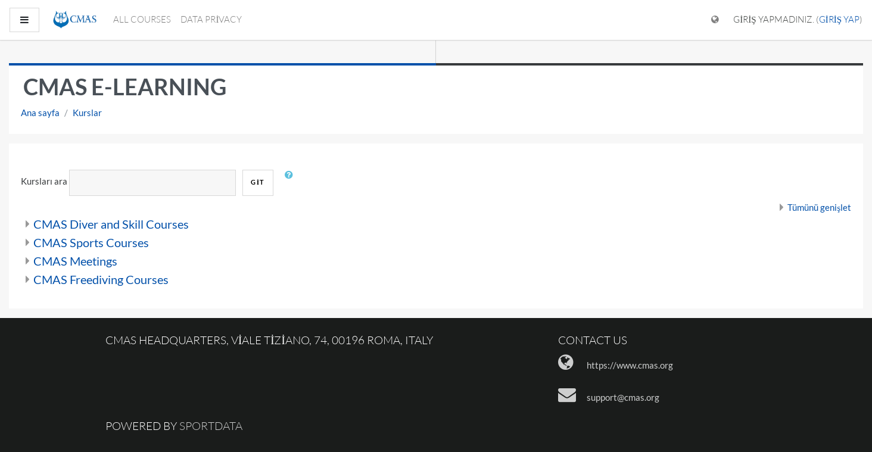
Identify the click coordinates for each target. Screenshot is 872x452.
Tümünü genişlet (819, 207)
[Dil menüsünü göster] (715, 20)
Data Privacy (211, 19)
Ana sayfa (40, 112)
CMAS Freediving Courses (101, 279)
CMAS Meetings (75, 261)
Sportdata (210, 426)
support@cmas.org (623, 397)
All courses (142, 19)
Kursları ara (44, 181)
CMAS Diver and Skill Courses (111, 224)
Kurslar (87, 112)
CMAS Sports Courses (91, 242)
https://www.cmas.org (630, 365)
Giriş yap (839, 19)
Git (257, 182)
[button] (292, 183)
